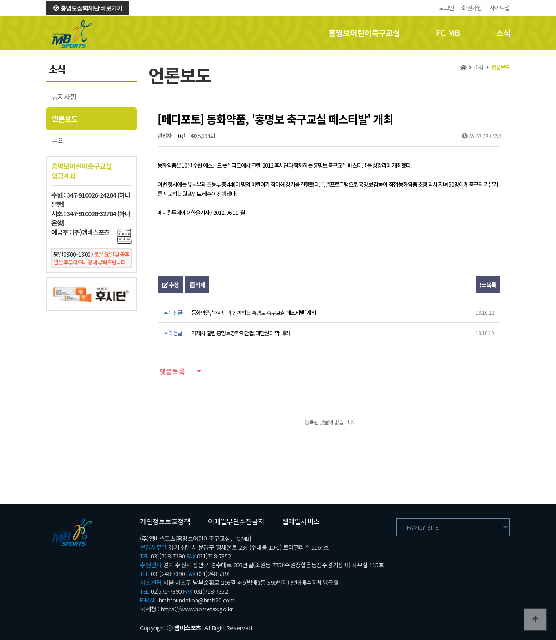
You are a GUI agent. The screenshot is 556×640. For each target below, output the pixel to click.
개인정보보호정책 (165, 521)
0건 (181, 135)
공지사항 (64, 96)
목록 (488, 285)
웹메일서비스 (301, 521)
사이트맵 (499, 7)
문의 (58, 140)
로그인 (446, 7)
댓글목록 (171, 371)
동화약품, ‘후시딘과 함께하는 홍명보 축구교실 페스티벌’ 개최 (253, 312)
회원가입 (471, 7)
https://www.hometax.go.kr (197, 608)
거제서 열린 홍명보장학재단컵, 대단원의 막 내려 (240, 333)
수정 (170, 285)
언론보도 (65, 118)
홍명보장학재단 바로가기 (87, 8)
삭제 (197, 285)
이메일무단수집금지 (236, 521)
